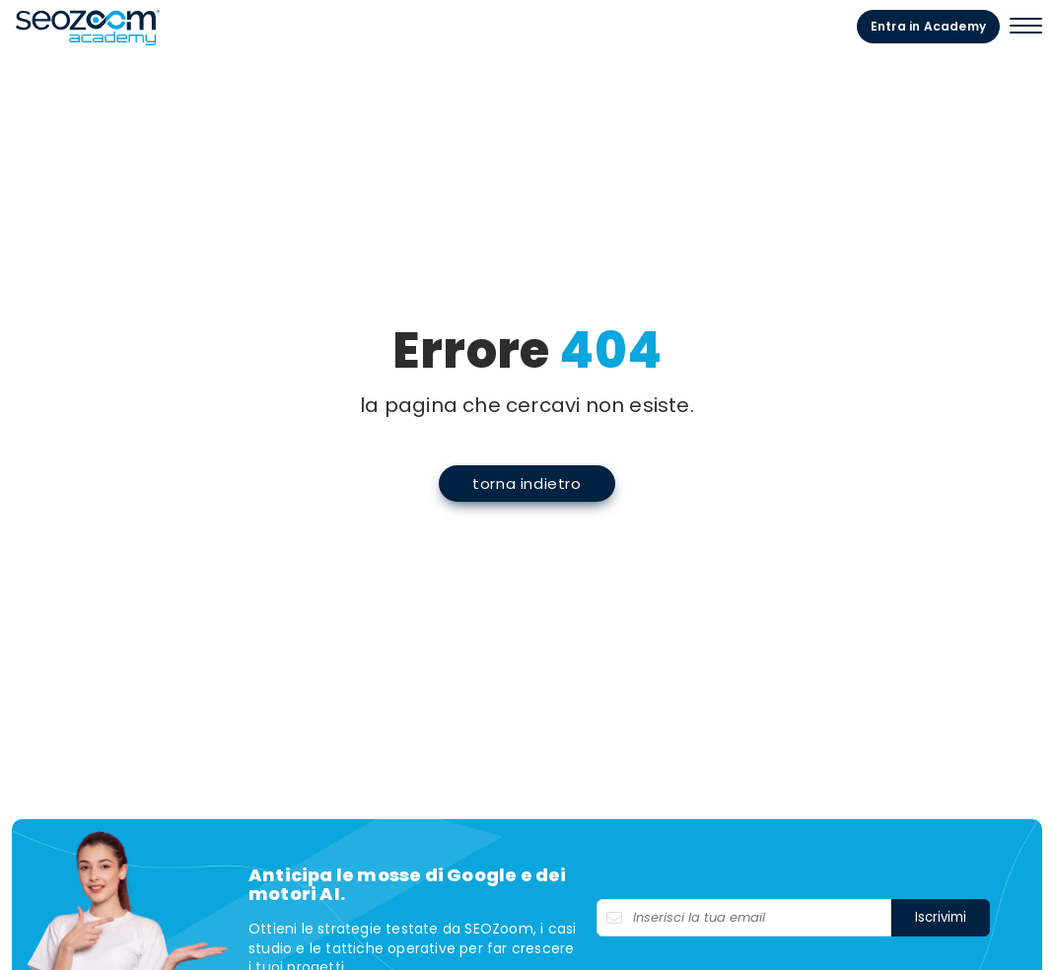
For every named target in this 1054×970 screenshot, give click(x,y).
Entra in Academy (928, 26)
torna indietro (526, 483)
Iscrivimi (940, 917)
